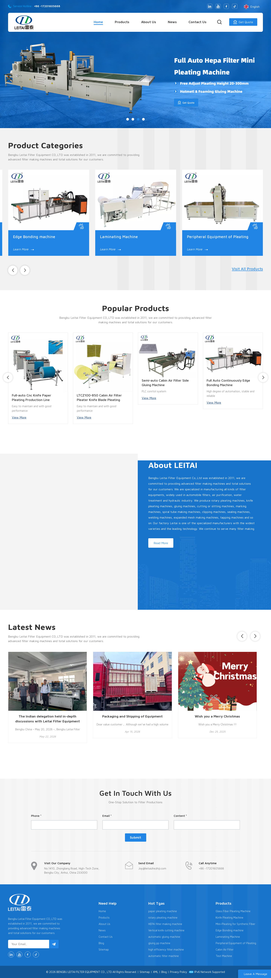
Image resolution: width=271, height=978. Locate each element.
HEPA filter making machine (165, 924)
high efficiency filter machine (166, 949)
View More (19, 417)
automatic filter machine (163, 955)
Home (98, 22)
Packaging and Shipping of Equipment (132, 716)
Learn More (23, 249)
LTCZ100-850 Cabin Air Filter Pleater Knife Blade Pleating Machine (99, 397)
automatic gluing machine (164, 936)
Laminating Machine (119, 236)
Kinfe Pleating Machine (229, 917)
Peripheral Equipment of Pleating (217, 236)
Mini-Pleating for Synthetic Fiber (235, 924)
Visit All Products (247, 269)
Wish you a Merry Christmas (217, 716)
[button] (127, 119)
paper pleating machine (162, 911)
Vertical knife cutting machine (166, 930)
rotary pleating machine (162, 917)
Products (122, 22)
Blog (101, 943)
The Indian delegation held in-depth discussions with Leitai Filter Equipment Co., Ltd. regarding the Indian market (47, 719)
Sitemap (104, 949)
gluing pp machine (159, 943)
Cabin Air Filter (225, 949)
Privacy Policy (178, 971)
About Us (148, 22)
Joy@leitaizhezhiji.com (152, 868)
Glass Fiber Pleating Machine (233, 911)
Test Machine (224, 955)
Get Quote (243, 22)
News (172, 22)
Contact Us (197, 22)
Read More (161, 543)
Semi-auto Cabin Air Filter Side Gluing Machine (165, 382)
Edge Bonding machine (34, 236)
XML (155, 971)
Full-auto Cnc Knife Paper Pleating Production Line (31, 397)
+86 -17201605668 (47, 6)
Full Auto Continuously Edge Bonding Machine (228, 382)
